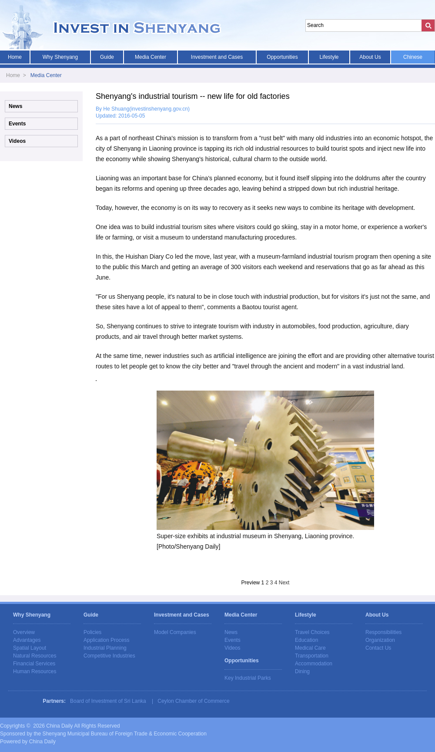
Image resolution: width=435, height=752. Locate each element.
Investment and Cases (217, 57)
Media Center (150, 57)
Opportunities (282, 57)
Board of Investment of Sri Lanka (108, 701)
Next (284, 583)
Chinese (412, 57)
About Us (370, 57)
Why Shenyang (60, 57)
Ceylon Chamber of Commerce (193, 701)
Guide (107, 57)
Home (15, 57)
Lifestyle (328, 57)
